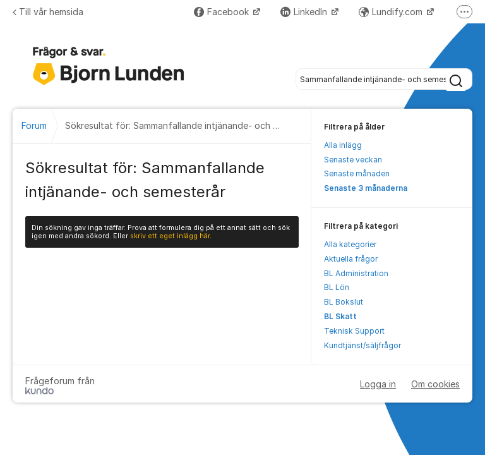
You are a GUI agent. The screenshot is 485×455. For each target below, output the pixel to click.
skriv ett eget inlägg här (170, 236)
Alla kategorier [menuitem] (350, 244)
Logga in (378, 384)
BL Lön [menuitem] (336, 287)
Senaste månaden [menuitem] (357, 173)
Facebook (222, 11)
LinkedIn (305, 11)
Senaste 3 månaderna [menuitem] (365, 188)
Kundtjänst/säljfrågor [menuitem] (362, 345)
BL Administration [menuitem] (356, 273)
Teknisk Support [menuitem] (354, 331)
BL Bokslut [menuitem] (343, 301)
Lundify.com (392, 11)
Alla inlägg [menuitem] (343, 145)
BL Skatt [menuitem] (340, 316)
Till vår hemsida (48, 11)
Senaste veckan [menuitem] (353, 159)
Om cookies (435, 384)
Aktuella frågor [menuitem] (351, 259)
